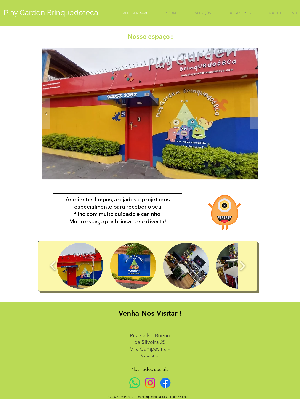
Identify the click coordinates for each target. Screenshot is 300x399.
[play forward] (242, 265)
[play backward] (53, 265)
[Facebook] (165, 383)
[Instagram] (150, 383)
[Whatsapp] (135, 383)
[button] (150, 113)
